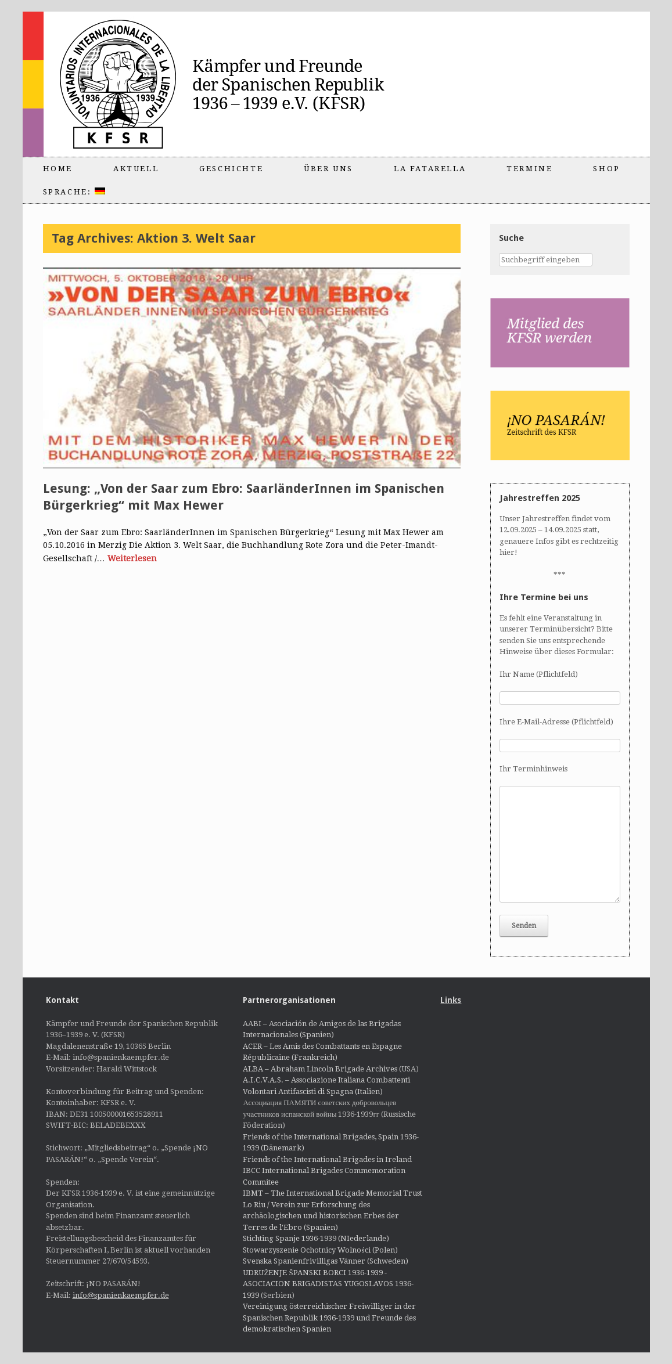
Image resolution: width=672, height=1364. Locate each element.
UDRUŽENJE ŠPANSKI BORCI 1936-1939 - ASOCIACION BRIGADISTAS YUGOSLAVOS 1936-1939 (328, 1284)
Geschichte (231, 168)
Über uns (328, 168)
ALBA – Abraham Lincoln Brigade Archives (320, 1069)
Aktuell (136, 168)
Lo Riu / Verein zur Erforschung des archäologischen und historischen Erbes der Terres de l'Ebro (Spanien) (321, 1216)
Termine (529, 168)
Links (450, 1000)
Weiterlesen (132, 558)
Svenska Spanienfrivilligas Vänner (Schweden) (325, 1261)
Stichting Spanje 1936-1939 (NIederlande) (316, 1238)
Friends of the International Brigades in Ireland (327, 1159)
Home (58, 168)
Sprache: (74, 191)
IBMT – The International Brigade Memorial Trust (332, 1193)
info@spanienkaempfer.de (121, 1295)
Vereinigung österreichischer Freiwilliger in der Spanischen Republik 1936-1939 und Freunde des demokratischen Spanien (329, 1317)
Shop (606, 168)
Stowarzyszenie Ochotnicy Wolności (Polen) (320, 1250)
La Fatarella (430, 168)
